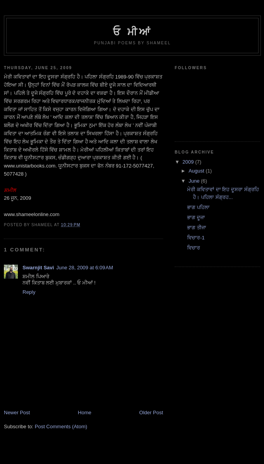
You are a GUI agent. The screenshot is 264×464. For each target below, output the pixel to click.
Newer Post (17, 412)
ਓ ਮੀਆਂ (132, 32)
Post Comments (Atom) (61, 426)
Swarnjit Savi (38, 267)
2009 (188, 162)
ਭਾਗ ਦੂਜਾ (196, 217)
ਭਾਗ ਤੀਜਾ (196, 227)
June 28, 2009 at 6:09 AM (84, 267)
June (195, 181)
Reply (29, 292)
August (197, 171)
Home (85, 412)
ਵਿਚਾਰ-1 (196, 238)
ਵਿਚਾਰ (193, 248)
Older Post (151, 412)
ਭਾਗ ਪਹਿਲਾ (198, 207)
